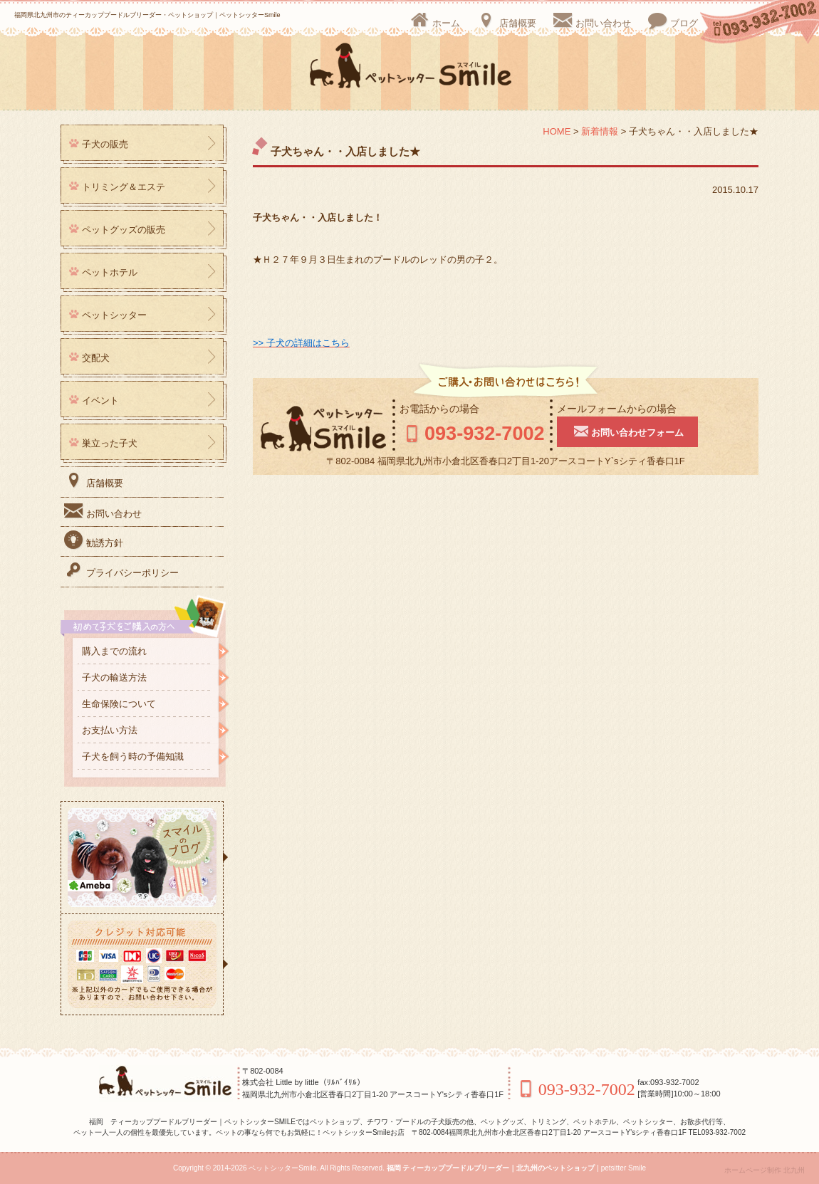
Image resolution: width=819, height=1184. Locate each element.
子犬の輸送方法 (114, 677)
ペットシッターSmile (282, 1168)
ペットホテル (109, 272)
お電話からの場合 (439, 408)
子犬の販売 (105, 144)
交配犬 (96, 357)
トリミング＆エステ (123, 187)
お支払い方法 (109, 730)
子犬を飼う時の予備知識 (133, 756)
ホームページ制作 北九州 (764, 1170)
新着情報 (599, 131)
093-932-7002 (479, 432)
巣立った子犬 (109, 443)
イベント (100, 400)
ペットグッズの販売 (123, 229)
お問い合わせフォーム (640, 431)
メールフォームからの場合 (629, 408)
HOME (556, 131)
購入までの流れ (114, 651)
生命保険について (119, 703)
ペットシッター (114, 315)
